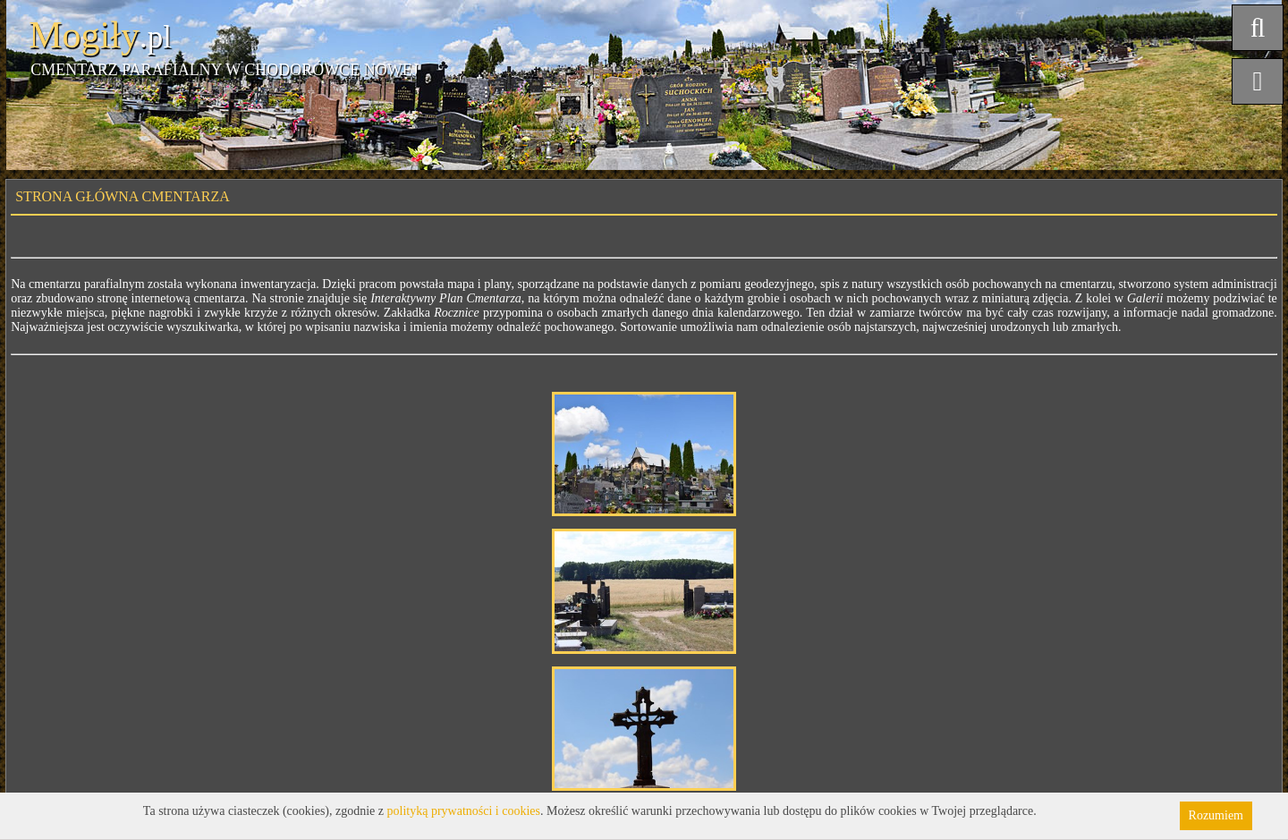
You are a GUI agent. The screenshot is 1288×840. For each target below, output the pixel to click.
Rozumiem (1216, 815)
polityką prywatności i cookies (463, 811)
